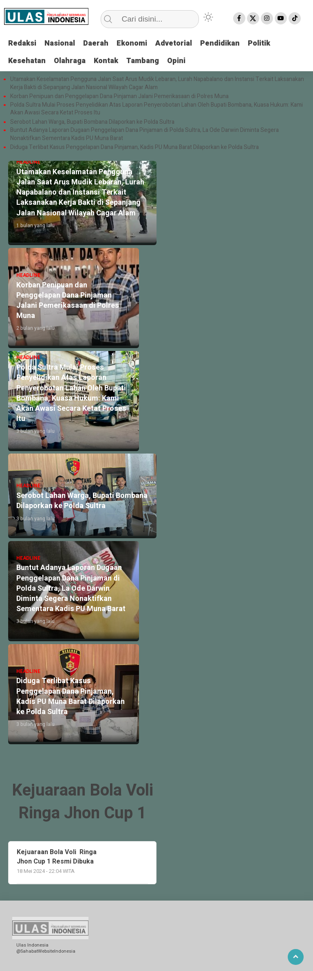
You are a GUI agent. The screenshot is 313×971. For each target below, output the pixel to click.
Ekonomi (132, 43)
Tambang (142, 60)
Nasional (59, 43)
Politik (259, 43)
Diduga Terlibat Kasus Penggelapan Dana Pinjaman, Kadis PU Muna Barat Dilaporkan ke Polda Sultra (134, 147)
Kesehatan (27, 60)
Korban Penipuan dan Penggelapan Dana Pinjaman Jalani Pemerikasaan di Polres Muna (119, 96)
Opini (176, 60)
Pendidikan (220, 43)
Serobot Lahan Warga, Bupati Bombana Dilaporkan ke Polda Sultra (93, 122)
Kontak (106, 60)
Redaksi (22, 43)
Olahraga (70, 60)
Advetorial (173, 43)
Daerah (95, 43)
